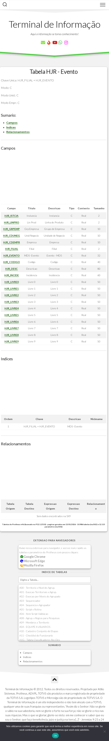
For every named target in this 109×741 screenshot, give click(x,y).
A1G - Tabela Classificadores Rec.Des (39, 639)
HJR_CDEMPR (11, 242)
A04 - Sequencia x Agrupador (34, 605)
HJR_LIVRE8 (12, 334)
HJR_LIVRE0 (12, 281)
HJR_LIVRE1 (12, 288)
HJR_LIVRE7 (12, 328)
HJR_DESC (11, 268)
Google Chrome (33, 557)
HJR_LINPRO (11, 222)
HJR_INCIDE (11, 275)
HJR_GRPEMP (11, 228)
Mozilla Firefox (32, 565)
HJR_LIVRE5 (12, 315)
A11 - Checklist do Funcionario (36, 635)
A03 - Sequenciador (29, 600)
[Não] (104, 731)
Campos (12, 122)
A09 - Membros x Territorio (34, 622)
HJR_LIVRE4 (12, 308)
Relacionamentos (18, 131)
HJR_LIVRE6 (12, 321)
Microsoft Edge (32, 561)
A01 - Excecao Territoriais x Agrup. (38, 592)
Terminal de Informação (55, 24)
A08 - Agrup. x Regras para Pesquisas (39, 618)
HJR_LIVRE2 (12, 295)
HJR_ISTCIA (11, 215)
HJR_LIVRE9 (12, 341)
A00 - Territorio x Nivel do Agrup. (37, 587)
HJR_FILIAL (11, 248)
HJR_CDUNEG (11, 235)
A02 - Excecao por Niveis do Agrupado (39, 596)
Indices (11, 127)
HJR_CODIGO (11, 262)
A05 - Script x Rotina (30, 609)
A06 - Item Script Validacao (33, 613)
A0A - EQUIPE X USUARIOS (34, 626)
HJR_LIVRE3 (12, 301)
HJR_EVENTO (11, 255)
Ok (55, 735)
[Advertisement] (53, 178)
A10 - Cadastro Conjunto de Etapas (38, 631)
